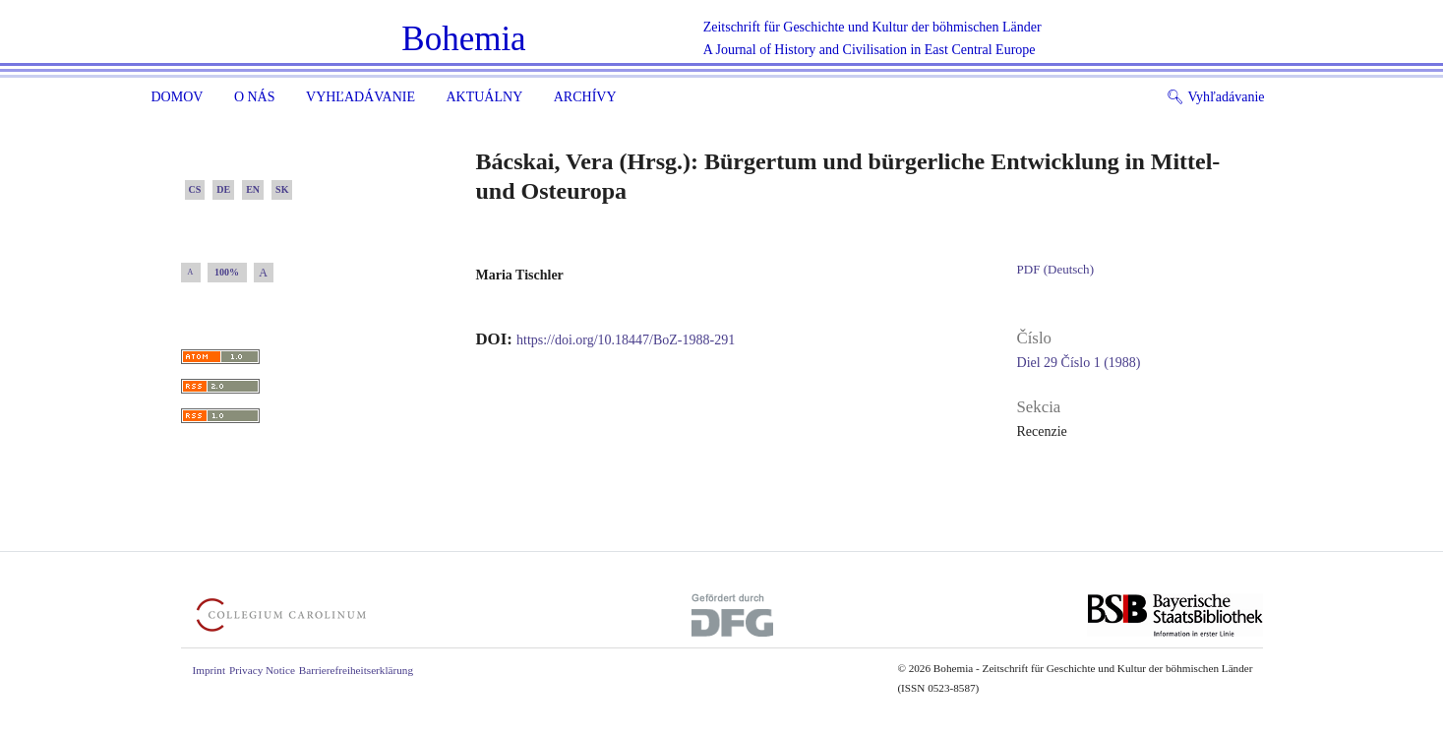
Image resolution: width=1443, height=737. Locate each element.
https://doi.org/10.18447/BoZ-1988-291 (625, 340)
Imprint (209, 670)
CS (195, 189)
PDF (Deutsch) (1055, 269)
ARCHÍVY (585, 97)
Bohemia (463, 39)
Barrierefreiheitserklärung (356, 670)
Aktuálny (484, 97)
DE (223, 189)
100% (226, 272)
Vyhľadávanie (360, 97)
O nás (254, 97)
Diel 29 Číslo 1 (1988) (1079, 362)
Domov (177, 97)
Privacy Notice (262, 670)
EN (253, 189)
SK (281, 189)
